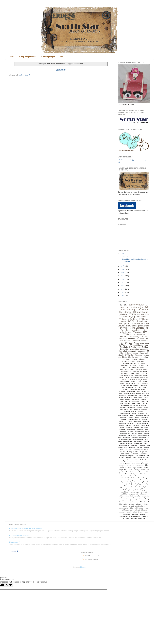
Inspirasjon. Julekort (141, 375)
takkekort (137, 510)
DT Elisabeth (138, 328)
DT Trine (122, 339)
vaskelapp (135, 514)
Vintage (122, 319)
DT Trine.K (123, 345)
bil (135, 387)
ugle (131, 409)
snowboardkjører (140, 506)
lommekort (144, 492)
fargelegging (138, 484)
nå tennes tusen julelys (139, 437)
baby (144, 330)
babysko (136, 371)
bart (147, 425)
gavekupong (144, 377)
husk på (133, 488)
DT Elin (131, 321)
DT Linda (127, 334)
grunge (123, 379)
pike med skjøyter (129, 502)
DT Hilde (128, 343)
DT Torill (144, 336)
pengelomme (138, 441)
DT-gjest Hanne (136, 345)
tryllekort (140, 512)
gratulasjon (131, 326)
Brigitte (134, 413)
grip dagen (138, 486)
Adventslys (132, 447)
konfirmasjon (137, 307)
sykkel (146, 508)
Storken (143, 469)
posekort (125, 363)
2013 (122, 279)
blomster (131, 339)
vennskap (142, 514)
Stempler (138, 355)
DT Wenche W (139, 334)
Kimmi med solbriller (132, 460)
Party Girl (130, 423)
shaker (122, 443)
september (131, 504)
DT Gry (136, 383)
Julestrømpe (144, 417)
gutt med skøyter (137, 433)
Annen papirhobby (141, 343)
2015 (122, 273)
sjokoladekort (138, 443)
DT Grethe (129, 355)
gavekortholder (139, 431)
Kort (138, 309)
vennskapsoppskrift (124, 516)
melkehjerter (143, 494)
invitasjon (126, 389)
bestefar (127, 478)
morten (133, 381)
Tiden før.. (142, 472)
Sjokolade (124, 347)
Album (121, 450)
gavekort (130, 431)
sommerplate (135, 373)
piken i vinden (135, 389)
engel (132, 369)
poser (143, 389)
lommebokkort (124, 381)
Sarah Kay (143, 385)
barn (146, 345)
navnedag (137, 496)
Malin (146, 462)
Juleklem (128, 457)
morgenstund (129, 496)
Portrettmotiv (128, 397)
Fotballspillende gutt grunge (126, 455)
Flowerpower (143, 453)
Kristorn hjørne (124, 462)
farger (146, 429)
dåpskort (142, 359)
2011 (122, 286)
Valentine (137, 332)
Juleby (140, 395)
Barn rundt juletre (138, 450)
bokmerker (129, 427)
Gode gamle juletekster (136, 367)
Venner (127, 341)
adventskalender (138, 476)
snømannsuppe (123, 508)
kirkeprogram (143, 490)
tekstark (129, 512)
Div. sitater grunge (129, 393)
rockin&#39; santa (140, 502)
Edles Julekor (134, 453)
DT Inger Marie (140, 312)
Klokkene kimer (144, 460)
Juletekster (142, 321)
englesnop (140, 429)
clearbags (122, 429)
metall (138, 403)
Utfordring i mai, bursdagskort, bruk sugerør (25, 528)
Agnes (144, 391)
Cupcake (122, 451)
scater (125, 504)
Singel (121, 469)
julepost (139, 369)
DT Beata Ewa (138, 323)
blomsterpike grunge (130, 480)
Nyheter (128, 353)
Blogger (83, 567)
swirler (135, 353)
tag (143, 373)
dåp (121, 341)
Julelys (137, 417)
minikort (121, 496)
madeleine (124, 494)
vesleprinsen (145, 516)
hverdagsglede (141, 488)
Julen (134, 457)
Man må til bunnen (125, 464)
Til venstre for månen (141, 423)
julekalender (143, 326)
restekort (139, 407)
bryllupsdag (129, 482)
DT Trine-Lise (142, 339)
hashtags (125, 361)
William (131, 476)
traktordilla (134, 445)
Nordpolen (122, 466)
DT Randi (141, 317)
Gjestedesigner (132, 395)
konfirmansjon (132, 379)
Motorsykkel (137, 421)
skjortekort (139, 504)
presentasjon (131, 407)
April (130, 450)
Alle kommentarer (90, 560)
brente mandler (142, 480)
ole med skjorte (135, 405)
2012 (122, 282)
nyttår (139, 381)
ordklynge (145, 498)
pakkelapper (141, 361)
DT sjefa (132, 347)
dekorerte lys (131, 429)
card (139, 387)
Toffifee (145, 347)
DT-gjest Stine (144, 451)
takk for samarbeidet (127, 510)
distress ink (124, 349)
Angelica (140, 411)
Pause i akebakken (138, 466)
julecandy (131, 490)
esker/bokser (126, 332)
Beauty (146, 450)
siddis (126, 409)
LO (126, 421)
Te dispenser (134, 472)
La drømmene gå (138, 462)
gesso (147, 431)
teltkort (135, 512)
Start (12, 56)
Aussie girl (129, 383)
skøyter (146, 504)
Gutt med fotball (140, 455)
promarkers (125, 373)
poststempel (134, 363)
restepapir (132, 351)
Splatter (130, 469)
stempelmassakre (124, 445)
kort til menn (143, 379)
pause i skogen (128, 441)
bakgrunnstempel (127, 387)
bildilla (122, 427)
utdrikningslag (127, 514)
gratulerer (136, 330)
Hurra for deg (128, 375)
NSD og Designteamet (27, 56)
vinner (123, 321)
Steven (121, 377)
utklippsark (124, 323)
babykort (128, 399)
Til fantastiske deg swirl (131, 474)
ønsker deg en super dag (138, 518)
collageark (144, 399)
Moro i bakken (136, 464)
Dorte (122, 453)
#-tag (125, 447)
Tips (61, 56)
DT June (133, 365)
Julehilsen (123, 417)
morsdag (126, 359)
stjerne (145, 381)
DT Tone (141, 365)
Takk (127, 472)
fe (121, 486)
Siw (125, 469)
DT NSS (135, 451)
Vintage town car (144, 474)
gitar (132, 486)
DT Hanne (144, 319)
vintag (127, 518)
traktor (122, 383)
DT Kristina (134, 314)
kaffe (137, 490)
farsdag (146, 484)
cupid (121, 401)
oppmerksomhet (138, 439)
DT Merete (144, 383)
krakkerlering (126, 437)
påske (143, 363)
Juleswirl (123, 419)
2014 (122, 276)
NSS (145, 332)
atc (146, 476)
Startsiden (61, 69)
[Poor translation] (9, 585)
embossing (134, 349)
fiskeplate (126, 486)
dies (126, 401)
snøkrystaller (131, 391)
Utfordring (132, 319)
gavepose (144, 349)
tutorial (146, 512)
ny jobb (132, 498)
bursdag (131, 309)
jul (128, 307)
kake (133, 403)
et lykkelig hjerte (129, 484)
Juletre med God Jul (134, 419)
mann (145, 369)
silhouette (129, 443)
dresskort (136, 482)
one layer (138, 498)
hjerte (124, 357)
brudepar (121, 482)
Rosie (129, 468)
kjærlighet (123, 351)
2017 (122, 266)
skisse (145, 443)
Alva (126, 450)
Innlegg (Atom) (24, 75)
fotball (142, 401)
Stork (127, 377)
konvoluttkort (124, 492)
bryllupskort (143, 427)
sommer (144, 341)
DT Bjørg (129, 451)
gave (144, 387)
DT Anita (134, 359)
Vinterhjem (124, 476)
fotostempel (135, 377)
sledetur (125, 506)
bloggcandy (135, 399)
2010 (122, 289)
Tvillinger (121, 425)
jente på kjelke (131, 435)
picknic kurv (138, 500)
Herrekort (136, 341)
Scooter (145, 468)
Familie (138, 393)
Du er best (141, 413)
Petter (146, 466)
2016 (122, 269)
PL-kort (129, 466)
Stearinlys (136, 469)
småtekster (125, 365)
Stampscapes (138, 397)
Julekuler (130, 417)
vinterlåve (142, 445)
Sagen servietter (137, 468)
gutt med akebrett (125, 433)
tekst (138, 391)
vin (123, 518)
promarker (122, 391)
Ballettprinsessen (125, 413)
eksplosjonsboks (134, 401)
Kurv (131, 462)
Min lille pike (133, 357)
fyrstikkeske (122, 431)
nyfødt (132, 361)
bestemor (134, 478)
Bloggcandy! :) (14, 542)
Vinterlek (129, 425)
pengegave (123, 500)
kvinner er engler (134, 492)
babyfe (121, 478)
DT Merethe (125, 385)
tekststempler (136, 304)
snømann (141, 351)
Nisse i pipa (144, 464)
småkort (131, 506)
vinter (121, 343)
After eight (139, 447)
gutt (139, 347)
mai (124, 256)
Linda (130, 421)
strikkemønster (139, 508)
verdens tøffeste (135, 516)
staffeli (131, 508)
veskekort (137, 409)
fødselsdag (134, 336)
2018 (122, 253)
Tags (128, 330)
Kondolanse (124, 369)
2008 (122, 295)
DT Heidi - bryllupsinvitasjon (19, 535)
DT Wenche (125, 328)
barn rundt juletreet (139, 425)
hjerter (127, 488)
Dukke (127, 453)
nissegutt (125, 498)
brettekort (124, 336)
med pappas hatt (133, 494)
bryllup (132, 317)
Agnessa (146, 447)
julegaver (143, 371)
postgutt (146, 441)
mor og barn (144, 357)
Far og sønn (134, 385)
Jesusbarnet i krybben (142, 415)
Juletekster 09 (126, 371)
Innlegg (86, 555)
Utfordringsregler (47, 56)
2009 (122, 292)
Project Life (123, 468)
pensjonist (130, 500)
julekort (123, 314)
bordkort (136, 427)
